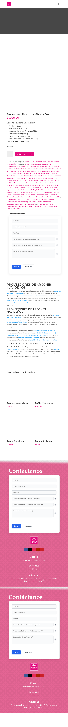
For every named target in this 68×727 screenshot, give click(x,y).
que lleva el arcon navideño (20, 333)
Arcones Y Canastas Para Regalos (35, 206)
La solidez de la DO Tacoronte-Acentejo (43, 370)
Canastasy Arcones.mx (28, 232)
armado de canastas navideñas (18, 331)
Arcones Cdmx (50, 199)
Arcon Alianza (21, 197)
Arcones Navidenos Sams (40, 204)
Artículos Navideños (21, 209)
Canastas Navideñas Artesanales (46, 225)
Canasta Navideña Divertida (16, 216)
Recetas (57, 380)
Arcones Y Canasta (17, 206)
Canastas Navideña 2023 (34, 223)
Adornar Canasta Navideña (34, 194)
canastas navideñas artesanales (32, 326)
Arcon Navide (31, 197)
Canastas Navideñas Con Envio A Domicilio (21, 227)
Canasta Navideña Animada (49, 213)
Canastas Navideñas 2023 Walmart (23, 225)
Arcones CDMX (30, 192)
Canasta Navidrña (20, 218)
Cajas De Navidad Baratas (46, 211)
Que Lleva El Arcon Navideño (24, 237)
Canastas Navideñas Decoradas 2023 (48, 227)
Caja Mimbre (32, 211)
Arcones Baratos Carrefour (35, 199)
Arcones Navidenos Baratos (26, 201)
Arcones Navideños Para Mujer (21, 204)
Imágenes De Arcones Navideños (25, 234)
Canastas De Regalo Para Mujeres (35, 220)
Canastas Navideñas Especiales (36, 230)
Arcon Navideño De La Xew (46, 197)
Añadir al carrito (24, 184)
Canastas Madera (19, 223)
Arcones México (40, 192)
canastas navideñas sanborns (17, 353)
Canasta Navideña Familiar (35, 216)
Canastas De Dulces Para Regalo (37, 218)
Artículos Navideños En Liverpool (40, 209)
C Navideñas (23, 211)
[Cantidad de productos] (10, 184)
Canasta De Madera (32, 213)
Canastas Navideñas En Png (16, 230)
